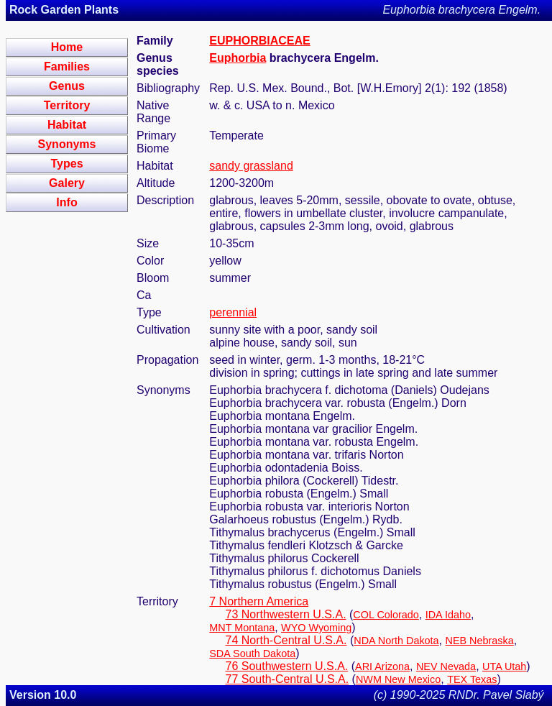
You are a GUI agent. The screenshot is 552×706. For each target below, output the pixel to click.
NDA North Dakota (396, 640)
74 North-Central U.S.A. (286, 640)
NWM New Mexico (398, 679)
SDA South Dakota (252, 653)
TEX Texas (472, 679)
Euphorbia (237, 58)
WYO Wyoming (316, 627)
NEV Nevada (446, 666)
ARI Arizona (382, 666)
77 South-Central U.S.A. (287, 679)
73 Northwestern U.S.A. (286, 614)
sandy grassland (251, 166)
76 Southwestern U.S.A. (287, 666)
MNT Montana (242, 627)
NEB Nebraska (480, 640)
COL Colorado (385, 614)
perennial (233, 312)
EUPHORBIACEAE (259, 41)
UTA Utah (504, 666)
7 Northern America (258, 601)
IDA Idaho (448, 614)
